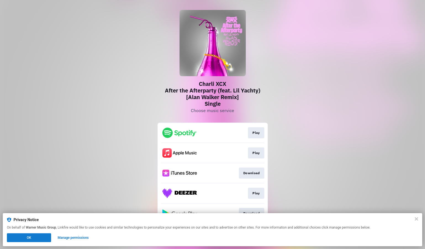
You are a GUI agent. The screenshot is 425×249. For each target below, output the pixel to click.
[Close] (416, 218)
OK (29, 238)
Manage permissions (73, 238)
